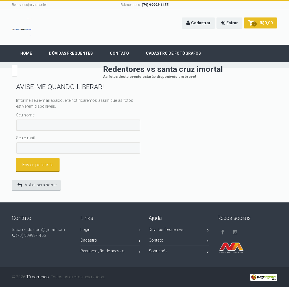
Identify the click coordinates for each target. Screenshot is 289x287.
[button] (198, 23)
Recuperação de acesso (110, 252)
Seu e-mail (25, 138)
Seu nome (25, 115)
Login (110, 230)
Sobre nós (179, 252)
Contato (179, 241)
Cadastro (110, 241)
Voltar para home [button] (36, 185)
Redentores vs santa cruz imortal (163, 69)
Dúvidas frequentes (179, 230)
